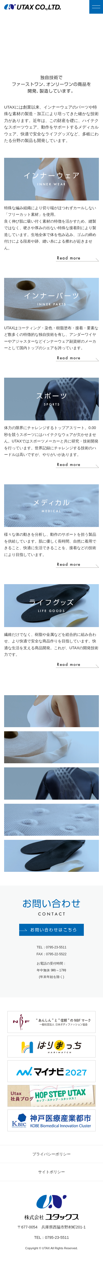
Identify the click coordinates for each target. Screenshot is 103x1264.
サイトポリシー (51, 1172)
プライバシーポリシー (51, 1154)
